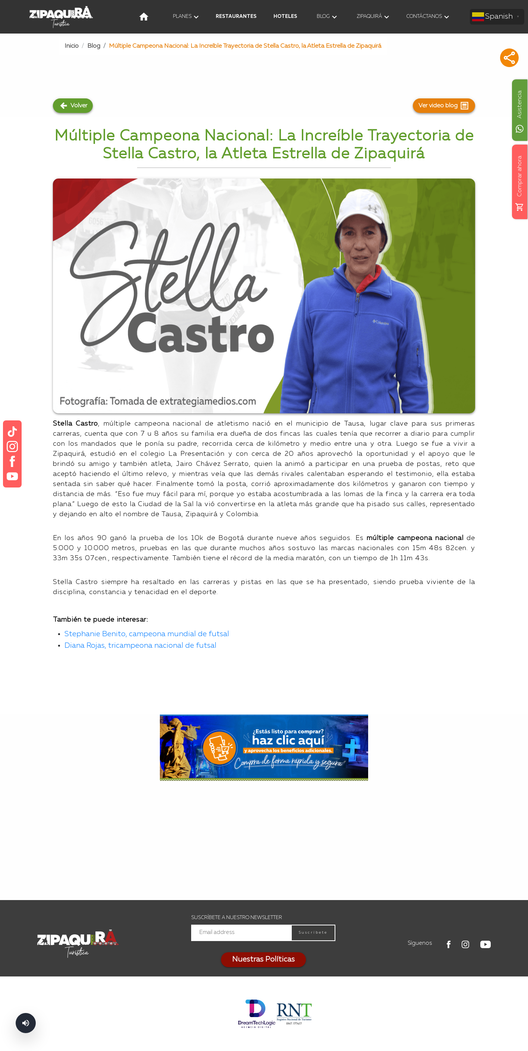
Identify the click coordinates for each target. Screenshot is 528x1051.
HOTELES (285, 16)
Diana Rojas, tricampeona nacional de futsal (141, 646)
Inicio (71, 46)
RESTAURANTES (236, 16)
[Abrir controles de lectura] (26, 1023)
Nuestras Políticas (263, 959)
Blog (93, 46)
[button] (509, 57)
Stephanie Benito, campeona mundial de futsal (146, 634)
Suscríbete (313, 932)
